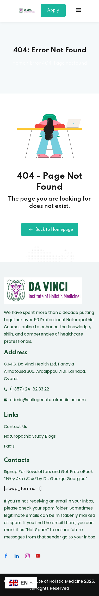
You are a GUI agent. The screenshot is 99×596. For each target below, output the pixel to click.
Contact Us (15, 427)
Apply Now (53, 12)
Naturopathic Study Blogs (30, 436)
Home (19, 63)
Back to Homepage (49, 229)
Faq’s (9, 446)
